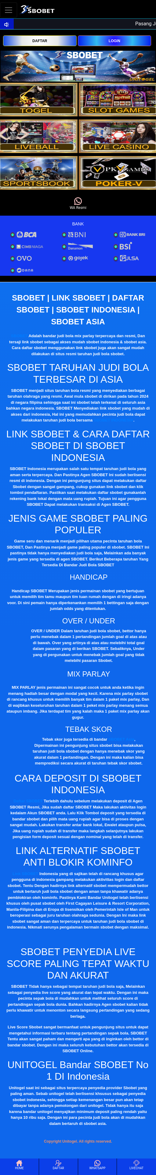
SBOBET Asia (121, 739)
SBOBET (19, 336)
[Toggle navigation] (8, 9)
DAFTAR (39, 41)
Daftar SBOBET (27, 801)
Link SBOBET (25, 873)
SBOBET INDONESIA (113, 420)
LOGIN (114, 41)
